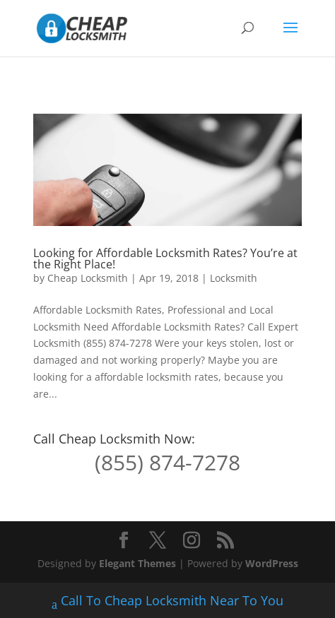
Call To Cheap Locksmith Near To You (167, 602)
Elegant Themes (137, 563)
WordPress (271, 563)
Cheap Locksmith (87, 278)
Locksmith (233, 278)
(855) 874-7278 (167, 462)
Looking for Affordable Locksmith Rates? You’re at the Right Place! (165, 258)
